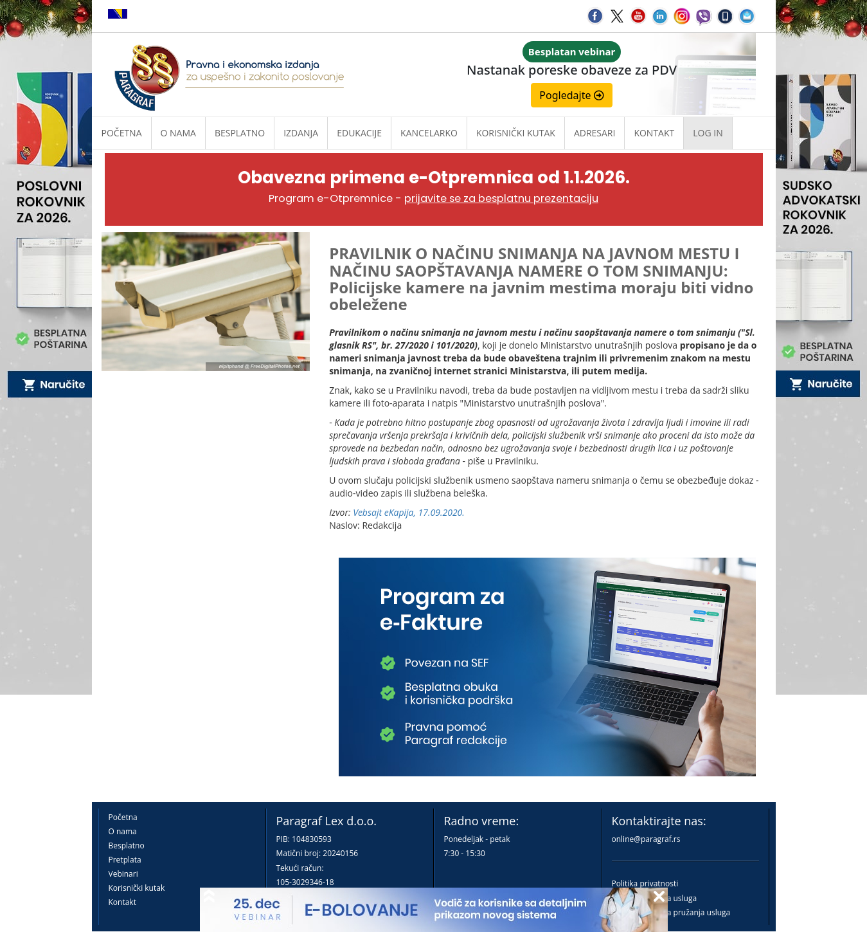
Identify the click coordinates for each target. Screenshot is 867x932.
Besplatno (240, 133)
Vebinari (123, 873)
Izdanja (300, 133)
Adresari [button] (595, 133)
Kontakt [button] (654, 133)
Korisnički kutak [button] (515, 133)
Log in (707, 133)
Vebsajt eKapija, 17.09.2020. (409, 512)
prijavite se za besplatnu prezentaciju (501, 198)
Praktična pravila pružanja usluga (671, 912)
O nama (178, 133)
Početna (122, 133)
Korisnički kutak (137, 887)
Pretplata (125, 859)
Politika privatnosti (645, 883)
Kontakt (122, 902)
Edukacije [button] (359, 133)
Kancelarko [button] (429, 133)
